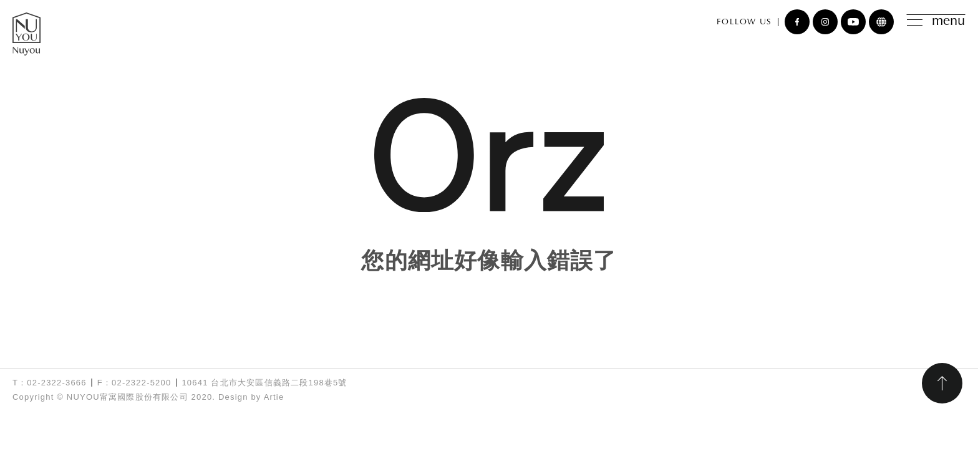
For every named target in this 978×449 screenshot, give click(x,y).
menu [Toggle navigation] (936, 22)
